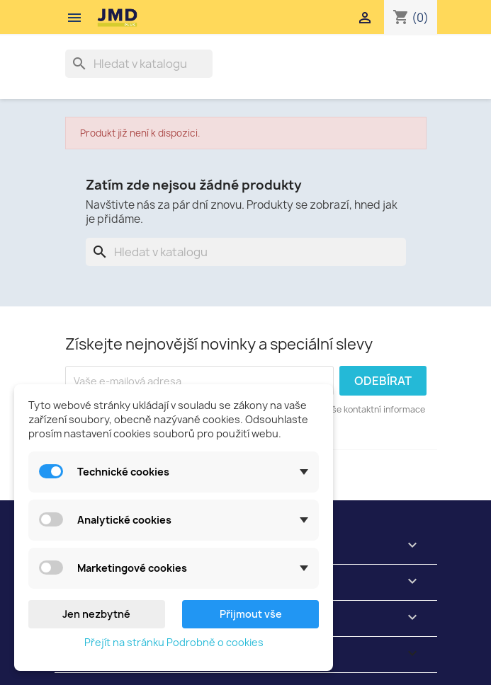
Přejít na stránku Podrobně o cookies (174, 642)
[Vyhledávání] (139, 64)
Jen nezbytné (96, 614)
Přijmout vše (251, 614)
